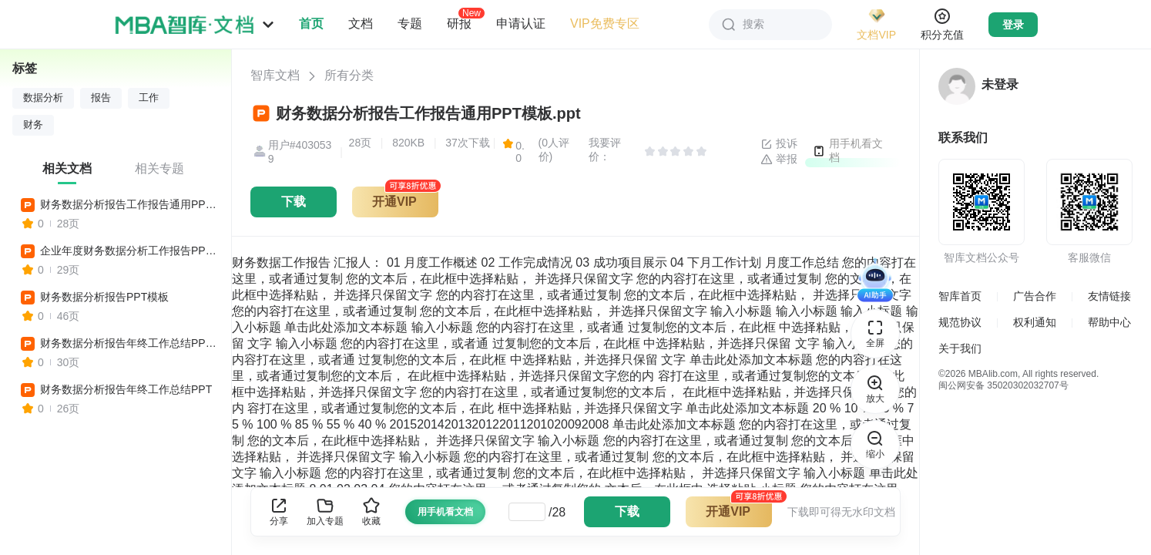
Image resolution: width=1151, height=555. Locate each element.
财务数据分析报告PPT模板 (104, 297)
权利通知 (1034, 322)
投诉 (778, 144)
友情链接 (1109, 296)
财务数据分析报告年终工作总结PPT (126, 389)
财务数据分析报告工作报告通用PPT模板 (128, 204)
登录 (1013, 24)
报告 (101, 97)
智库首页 (960, 296)
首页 (311, 23)
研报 (459, 23)
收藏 (371, 511)
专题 (410, 23)
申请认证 (520, 23)
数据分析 (43, 97)
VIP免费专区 (604, 23)
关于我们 (960, 348)
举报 (778, 159)
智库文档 (275, 75)
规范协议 (960, 322)
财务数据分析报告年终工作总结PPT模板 (128, 343)
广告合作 (1034, 296)
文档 (360, 23)
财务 (33, 124)
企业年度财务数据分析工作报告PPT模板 (128, 250)
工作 (149, 97)
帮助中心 (1109, 322)
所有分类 (349, 75)
